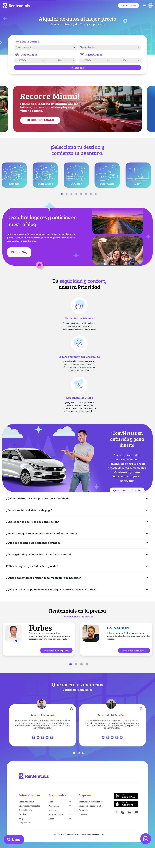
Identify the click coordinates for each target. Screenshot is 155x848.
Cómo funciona (26, 801)
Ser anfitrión (25, 810)
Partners (83, 810)
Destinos (23, 814)
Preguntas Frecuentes (29, 805)
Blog (21, 818)
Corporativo (25, 822)
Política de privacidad (90, 805)
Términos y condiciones (91, 801)
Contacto (83, 814)
